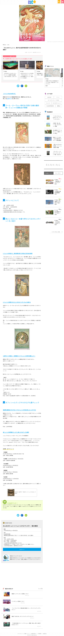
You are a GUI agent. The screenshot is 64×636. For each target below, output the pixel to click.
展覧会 (58, 106)
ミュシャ (48, 103)
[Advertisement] (22, 575)
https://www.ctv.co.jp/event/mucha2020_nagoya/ (55, 41)
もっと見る (40, 588)
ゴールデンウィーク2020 (53, 100)
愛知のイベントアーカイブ (16, 556)
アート (57, 97)
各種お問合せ (33, 633)
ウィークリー (58, 173)
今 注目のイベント (48, 173)
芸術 (8, 44)
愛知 (5, 44)
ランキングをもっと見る (56, 231)
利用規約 (39, 633)
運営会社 (44, 633)
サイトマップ (20, 633)
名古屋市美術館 (50, 106)
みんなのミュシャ (57, 103)
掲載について (26, 633)
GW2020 (49, 97)
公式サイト (9, 98)
